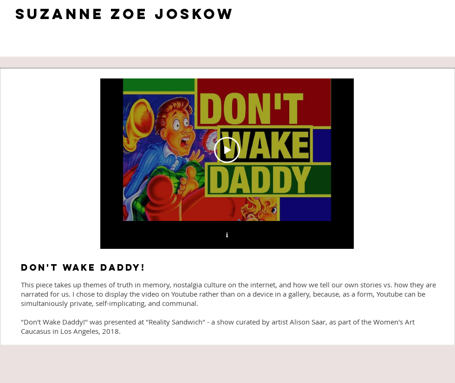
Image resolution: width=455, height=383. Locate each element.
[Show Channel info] (227, 235)
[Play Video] (227, 150)
